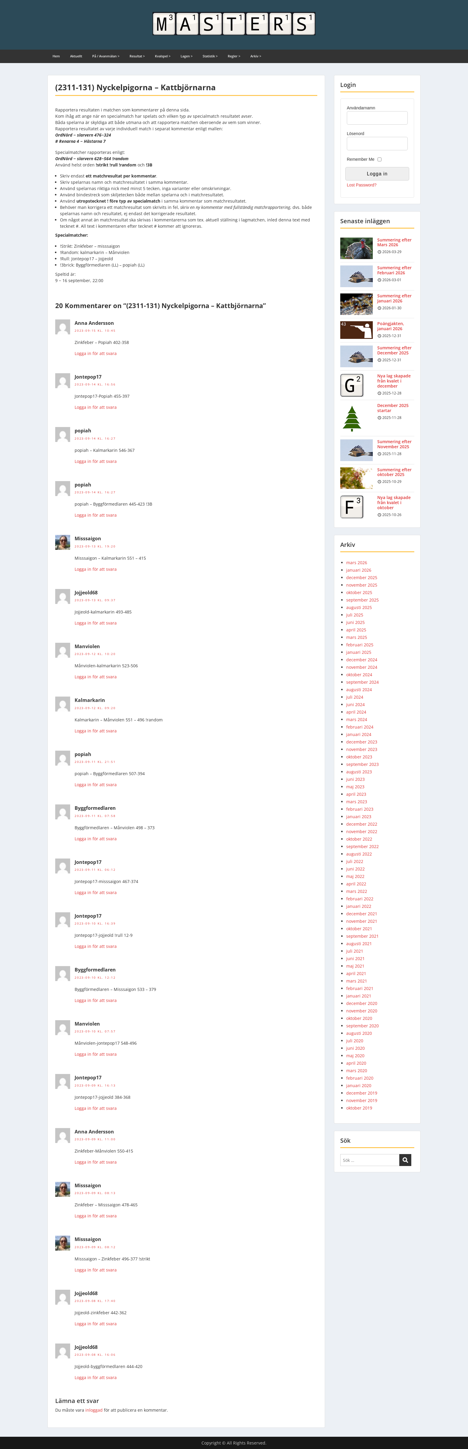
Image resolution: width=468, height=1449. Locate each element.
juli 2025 (354, 615)
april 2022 (356, 884)
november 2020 (361, 1011)
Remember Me (361, 159)
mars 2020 (356, 1070)
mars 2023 (356, 801)
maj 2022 (355, 876)
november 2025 (361, 585)
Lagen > (187, 56)
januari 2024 (358, 734)
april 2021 (356, 973)
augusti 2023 (359, 772)
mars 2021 (356, 981)
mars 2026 (356, 562)
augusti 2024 (359, 689)
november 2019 (361, 1100)
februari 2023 (359, 809)
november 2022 (361, 831)
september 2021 (362, 936)
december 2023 (361, 742)
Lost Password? (362, 185)
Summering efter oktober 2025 (394, 472)
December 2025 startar (393, 408)
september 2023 (362, 764)
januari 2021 (358, 996)
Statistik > (210, 56)
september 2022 (362, 846)
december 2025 (361, 577)
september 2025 (362, 600)
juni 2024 (355, 704)
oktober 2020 (359, 1018)
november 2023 (361, 749)
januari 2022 (358, 906)
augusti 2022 (359, 854)
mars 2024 (356, 719)
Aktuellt (76, 56)
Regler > (234, 56)
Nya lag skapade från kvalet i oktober (394, 502)
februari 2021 (359, 988)
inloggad (94, 1410)
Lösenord (355, 133)
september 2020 (362, 1026)
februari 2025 (359, 645)
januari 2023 (358, 816)
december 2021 (361, 913)
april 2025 (356, 630)
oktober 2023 (359, 757)
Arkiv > (255, 56)
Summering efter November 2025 (394, 444)
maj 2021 (355, 966)
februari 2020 (359, 1078)
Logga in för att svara (96, 353)
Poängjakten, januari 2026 (390, 326)
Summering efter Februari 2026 (394, 270)
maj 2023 (355, 786)
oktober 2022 (359, 839)
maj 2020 (355, 1055)
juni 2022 (355, 869)
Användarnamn (361, 107)
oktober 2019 (359, 1108)
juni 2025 (355, 622)
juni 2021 (355, 958)
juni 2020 (355, 1048)
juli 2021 (354, 951)
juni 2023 (355, 779)
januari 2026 (358, 570)
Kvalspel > (162, 56)
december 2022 (361, 824)
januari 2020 (358, 1085)
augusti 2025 (359, 607)
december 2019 (361, 1093)
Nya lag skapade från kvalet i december (394, 381)
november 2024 (361, 667)
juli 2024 (354, 697)
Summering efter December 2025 (394, 350)
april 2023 (356, 794)
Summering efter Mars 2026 (394, 242)
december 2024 (361, 659)
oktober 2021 (359, 928)
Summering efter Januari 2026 (394, 298)
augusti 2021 (359, 943)
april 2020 (356, 1063)
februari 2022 (359, 899)
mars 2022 (356, 891)
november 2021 (361, 921)
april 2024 (356, 712)
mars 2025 (356, 637)
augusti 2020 (359, 1033)
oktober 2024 (359, 674)
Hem (56, 56)
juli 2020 (354, 1040)
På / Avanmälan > (105, 56)
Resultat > (137, 56)
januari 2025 (358, 652)
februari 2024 (359, 727)
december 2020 (361, 1003)
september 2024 (362, 682)
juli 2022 (354, 861)
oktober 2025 (359, 592)
